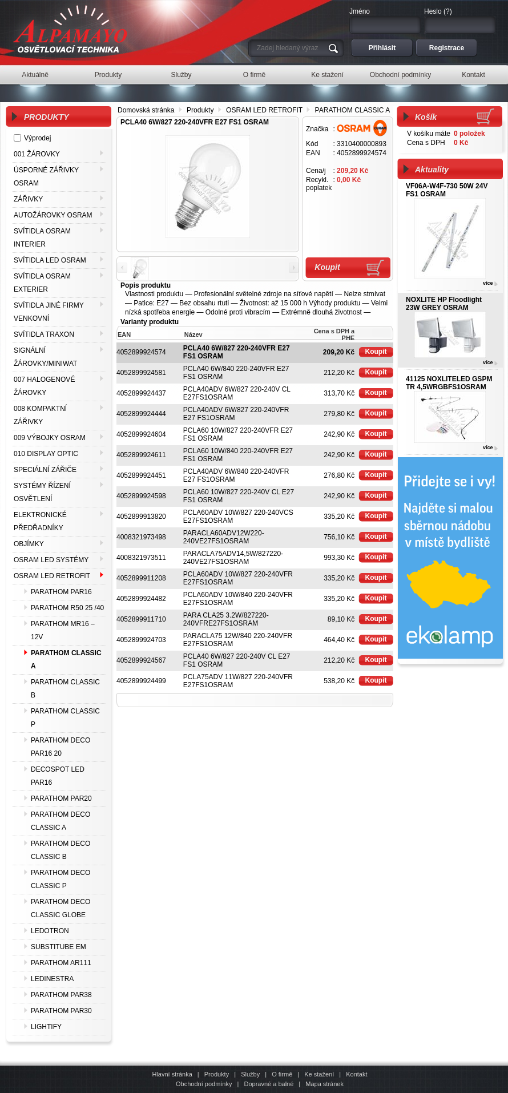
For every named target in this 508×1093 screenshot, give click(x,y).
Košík (426, 117)
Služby (250, 1074)
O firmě (282, 1074)
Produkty (200, 110)
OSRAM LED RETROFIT (264, 110)
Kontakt (356, 1074)
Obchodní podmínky (204, 1083)
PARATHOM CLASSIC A (352, 110)
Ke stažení (319, 1074)
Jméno (359, 11)
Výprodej (37, 138)
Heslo (433, 11)
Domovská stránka (146, 110)
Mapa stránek (324, 1083)
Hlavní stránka (172, 1074)
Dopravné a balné (268, 1083)
